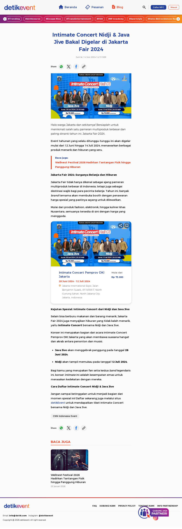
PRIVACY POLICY (127, 506)
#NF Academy (115, 19)
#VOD (100, 19)
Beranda (68, 7)
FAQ (94, 506)
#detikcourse (32, 19)
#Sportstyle (135, 19)
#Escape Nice (53, 19)
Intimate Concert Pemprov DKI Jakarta (81, 274)
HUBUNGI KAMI (107, 506)
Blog (117, 7)
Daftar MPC (158, 7)
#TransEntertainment (78, 19)
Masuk (174, 7)
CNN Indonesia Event (65, 416)
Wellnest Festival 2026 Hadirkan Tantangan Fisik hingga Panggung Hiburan (92, 165)
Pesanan (94, 7)
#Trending (14, 19)
